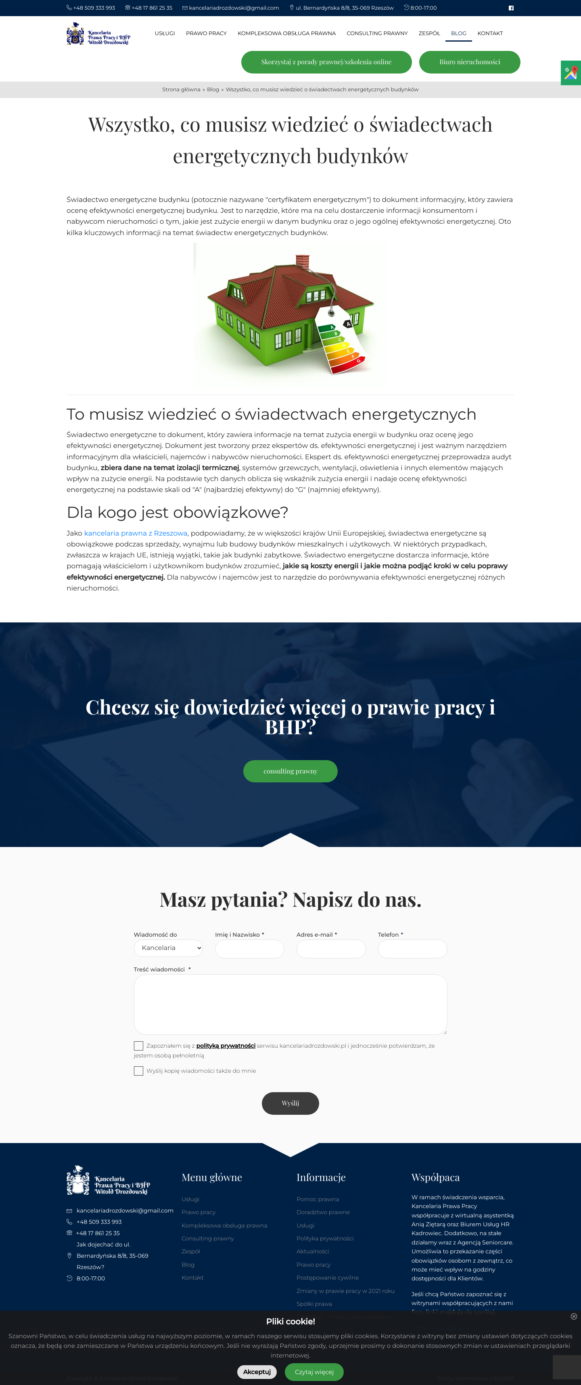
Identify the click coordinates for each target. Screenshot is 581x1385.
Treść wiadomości (160, 969)
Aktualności (313, 1251)
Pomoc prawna (318, 1199)
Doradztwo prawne (323, 1212)
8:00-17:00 (91, 1278)
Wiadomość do (155, 934)
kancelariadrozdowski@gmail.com (125, 1210)
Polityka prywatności (325, 1238)
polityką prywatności (225, 1045)
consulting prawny (290, 771)
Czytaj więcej (314, 1372)
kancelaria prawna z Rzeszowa (135, 534)
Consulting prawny (208, 1238)
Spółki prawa (314, 1303)
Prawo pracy (198, 1212)
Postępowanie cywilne (328, 1277)
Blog (188, 1264)
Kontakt (193, 1277)
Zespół (191, 1251)
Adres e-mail (315, 934)
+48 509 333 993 (99, 1221)
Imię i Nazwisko (237, 934)
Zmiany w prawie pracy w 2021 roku (346, 1291)
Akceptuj (257, 1372)
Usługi (190, 1199)
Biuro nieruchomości (469, 62)
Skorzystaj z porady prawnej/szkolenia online (326, 62)
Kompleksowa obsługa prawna (225, 1225)
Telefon (388, 934)
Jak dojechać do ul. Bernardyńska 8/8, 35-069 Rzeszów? (112, 1256)
